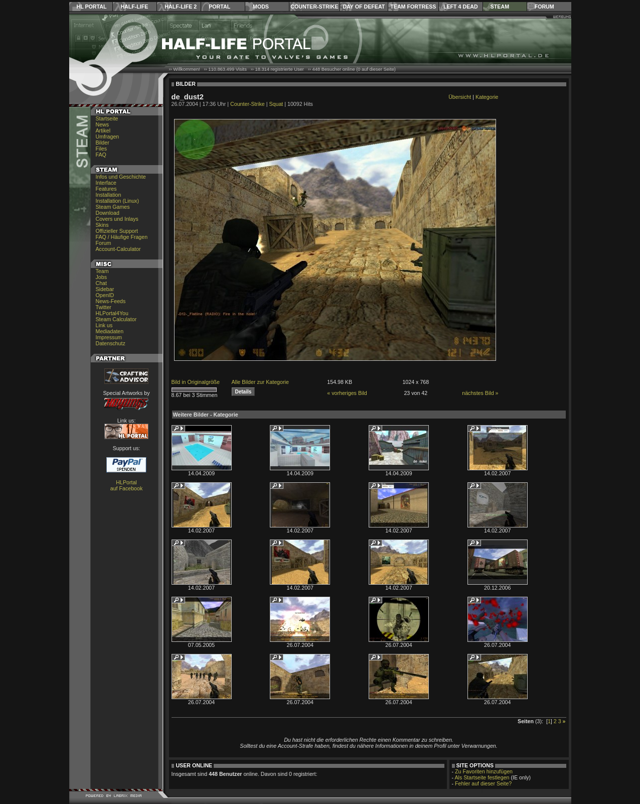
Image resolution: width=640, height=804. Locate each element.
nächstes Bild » (480, 393)
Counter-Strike (314, 7)
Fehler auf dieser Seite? (483, 783)
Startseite (107, 118)
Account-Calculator (118, 249)
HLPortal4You (112, 313)
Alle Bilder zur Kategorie (260, 382)
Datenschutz (110, 343)
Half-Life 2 (181, 7)
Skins (102, 225)
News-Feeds (111, 301)
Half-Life (134, 7)
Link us (104, 325)
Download (107, 213)
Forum (544, 7)
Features (106, 189)
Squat (276, 104)
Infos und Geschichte (121, 177)
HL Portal (92, 7)
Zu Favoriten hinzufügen (484, 771)
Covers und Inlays (117, 219)
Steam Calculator (116, 319)
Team (102, 271)
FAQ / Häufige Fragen (122, 237)
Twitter (103, 307)
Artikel (103, 130)
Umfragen (107, 136)
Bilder (102, 143)
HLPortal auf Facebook (126, 485)
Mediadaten (110, 331)
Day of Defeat (364, 7)
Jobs (101, 277)
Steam (500, 7)
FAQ (101, 155)
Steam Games (113, 207)
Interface (106, 183)
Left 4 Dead (460, 7)
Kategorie (487, 97)
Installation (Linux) (117, 201)
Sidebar (105, 289)
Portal (219, 7)
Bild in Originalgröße (196, 382)
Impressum (109, 337)
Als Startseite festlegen (482, 777)
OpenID (105, 295)
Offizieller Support (117, 231)
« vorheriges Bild (347, 393)
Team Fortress (413, 7)
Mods (261, 7)
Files (101, 149)
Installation (108, 195)
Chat (101, 283)
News (102, 124)
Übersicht (459, 97)
